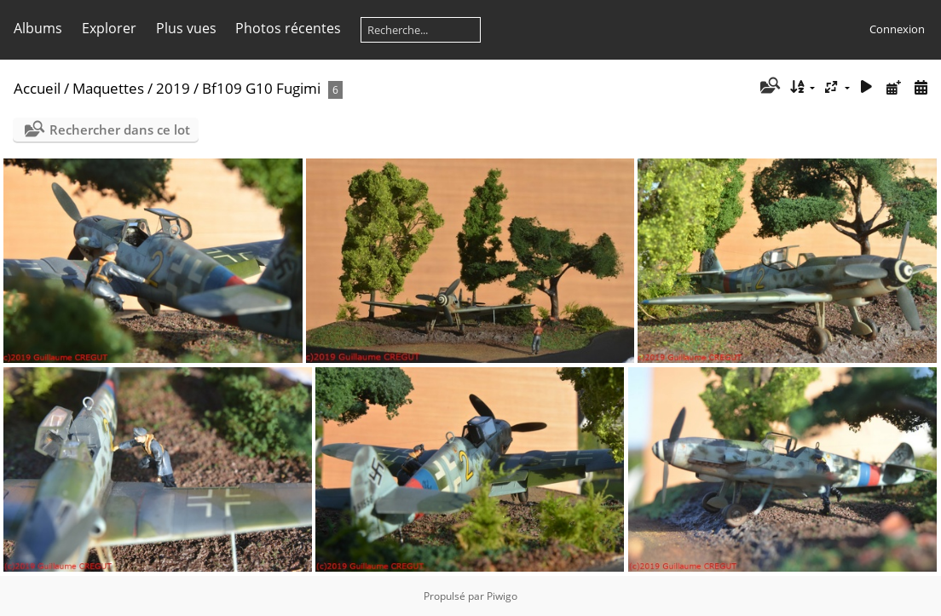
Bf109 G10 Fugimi (261, 88)
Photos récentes (288, 28)
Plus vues (186, 28)
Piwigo (502, 596)
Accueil (37, 88)
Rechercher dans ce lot (119, 129)
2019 (173, 88)
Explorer (109, 28)
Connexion (897, 29)
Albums (38, 28)
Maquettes (108, 88)
